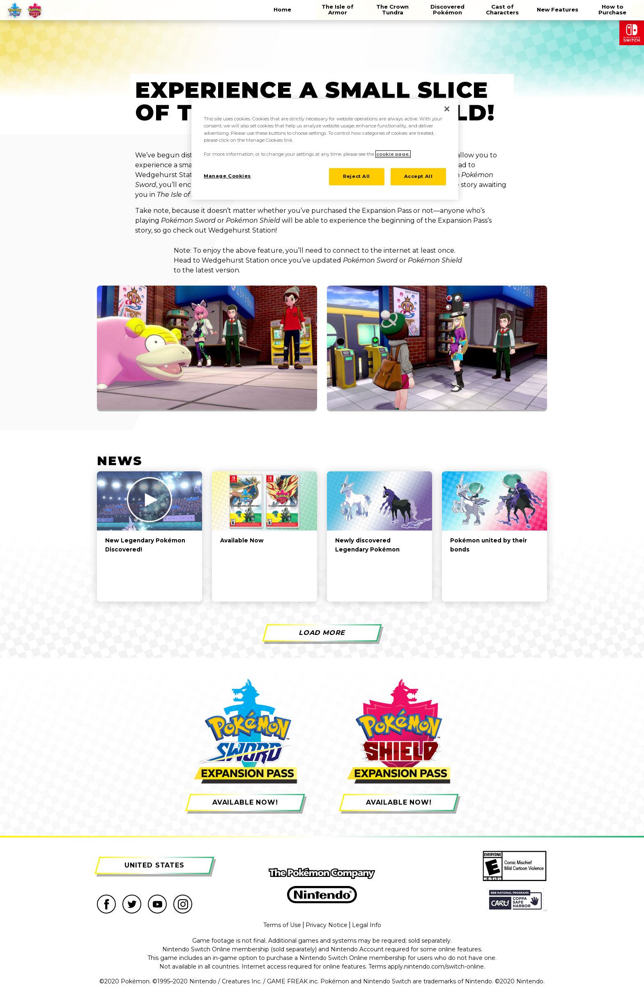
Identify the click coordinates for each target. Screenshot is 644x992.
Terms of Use (282, 925)
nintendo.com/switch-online (444, 966)
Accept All (418, 176)
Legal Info (366, 925)
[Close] (447, 109)
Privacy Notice (326, 925)
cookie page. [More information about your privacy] (393, 154)
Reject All (356, 176)
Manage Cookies (227, 176)
